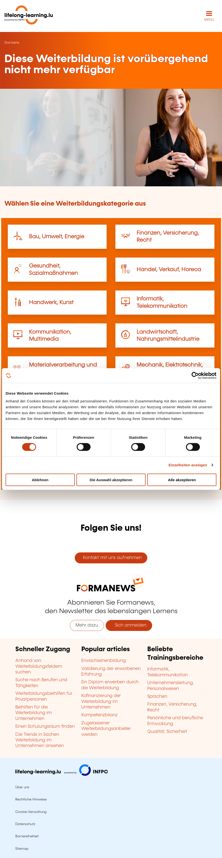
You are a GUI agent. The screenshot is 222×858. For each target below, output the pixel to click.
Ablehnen (40, 480)
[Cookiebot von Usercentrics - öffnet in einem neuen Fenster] (195, 375)
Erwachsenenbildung (103, 660)
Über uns (22, 787)
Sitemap (21, 848)
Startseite (11, 42)
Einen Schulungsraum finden (45, 726)
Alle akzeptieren (182, 480)
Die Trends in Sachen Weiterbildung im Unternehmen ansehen (39, 740)
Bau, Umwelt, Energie (56, 236)
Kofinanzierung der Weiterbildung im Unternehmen (101, 701)
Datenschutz (25, 824)
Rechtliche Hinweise (30, 799)
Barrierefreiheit (27, 836)
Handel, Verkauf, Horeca (169, 269)
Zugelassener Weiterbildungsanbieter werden (106, 729)
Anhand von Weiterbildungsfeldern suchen (38, 666)
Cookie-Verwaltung (30, 812)
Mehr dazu (86, 625)
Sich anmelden (128, 625)
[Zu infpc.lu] (61, 774)
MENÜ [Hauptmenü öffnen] (209, 19)
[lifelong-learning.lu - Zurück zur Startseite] (28, 16)
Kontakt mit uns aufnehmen (111, 558)
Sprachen (157, 696)
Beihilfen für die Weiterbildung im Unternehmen (33, 713)
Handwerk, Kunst (51, 302)
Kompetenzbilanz (99, 715)
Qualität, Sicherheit (167, 731)
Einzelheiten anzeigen (188, 465)
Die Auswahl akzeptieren (111, 480)
